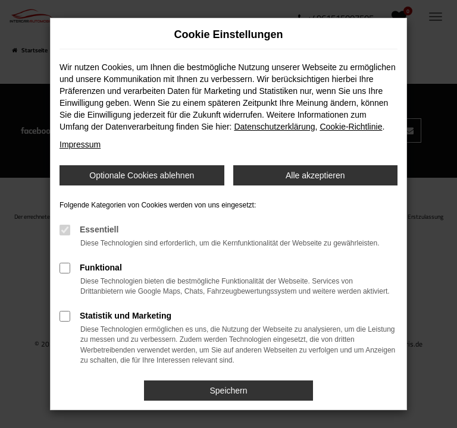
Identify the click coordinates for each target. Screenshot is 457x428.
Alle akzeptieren (315, 175)
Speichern (228, 390)
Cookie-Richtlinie (351, 126)
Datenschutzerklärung (274, 126)
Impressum (80, 144)
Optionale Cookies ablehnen (141, 175)
